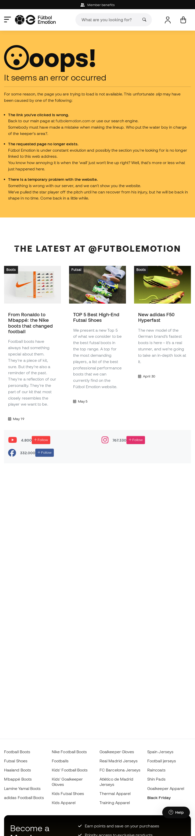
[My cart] (183, 19)
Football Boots (17, 751)
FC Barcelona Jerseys (120, 770)
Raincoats (156, 770)
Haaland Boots (17, 770)
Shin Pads (156, 779)
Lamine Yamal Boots (22, 788)
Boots (11, 270)
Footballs (60, 761)
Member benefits (97, 5)
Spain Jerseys (160, 751)
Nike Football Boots (69, 751)
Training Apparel (115, 802)
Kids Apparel (63, 802)
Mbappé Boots (18, 779)
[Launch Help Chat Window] (176, 812)
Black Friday (159, 797)
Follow (41, 440)
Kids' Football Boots (70, 770)
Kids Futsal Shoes (68, 793)
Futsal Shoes (15, 761)
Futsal (76, 270)
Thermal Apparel (115, 793)
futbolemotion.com (73, 120)
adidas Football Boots (24, 797)
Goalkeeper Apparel (165, 788)
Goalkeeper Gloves (117, 751)
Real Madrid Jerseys (119, 761)
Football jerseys (161, 761)
